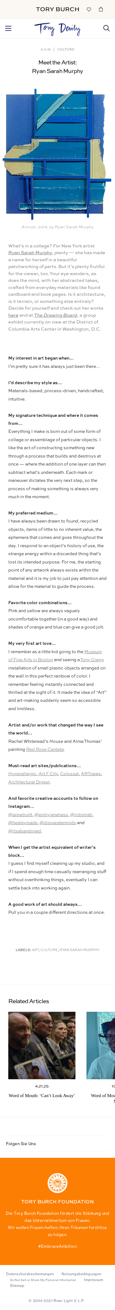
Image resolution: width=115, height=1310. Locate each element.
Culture (66, 49)
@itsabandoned (24, 831)
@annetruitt (20, 815)
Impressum (93, 1280)
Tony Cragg (92, 660)
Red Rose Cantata (45, 749)
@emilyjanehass (51, 815)
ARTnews (91, 774)
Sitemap (17, 1286)
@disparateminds (58, 823)
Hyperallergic (22, 774)
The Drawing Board (55, 315)
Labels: (23, 950)
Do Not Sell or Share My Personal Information (43, 1280)
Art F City (48, 774)
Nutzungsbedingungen (81, 1274)
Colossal (69, 774)
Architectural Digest (29, 782)
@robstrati (81, 815)
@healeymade (22, 823)
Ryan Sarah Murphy (30, 252)
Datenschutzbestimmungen (30, 1274)
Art (35, 950)
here (13, 315)
